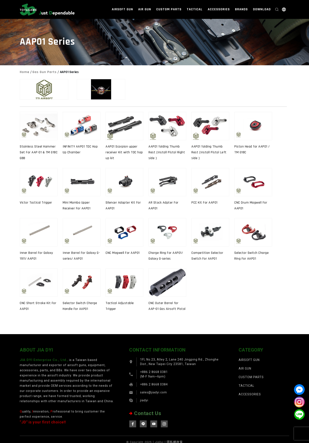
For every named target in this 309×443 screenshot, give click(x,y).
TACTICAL (195, 9)
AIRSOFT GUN (122, 9)
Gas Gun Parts (44, 72)
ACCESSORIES (219, 9)
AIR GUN (144, 9)
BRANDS (241, 9)
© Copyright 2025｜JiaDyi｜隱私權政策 (154, 441)
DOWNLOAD (262, 9)
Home (24, 72)
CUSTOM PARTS (169, 9)
